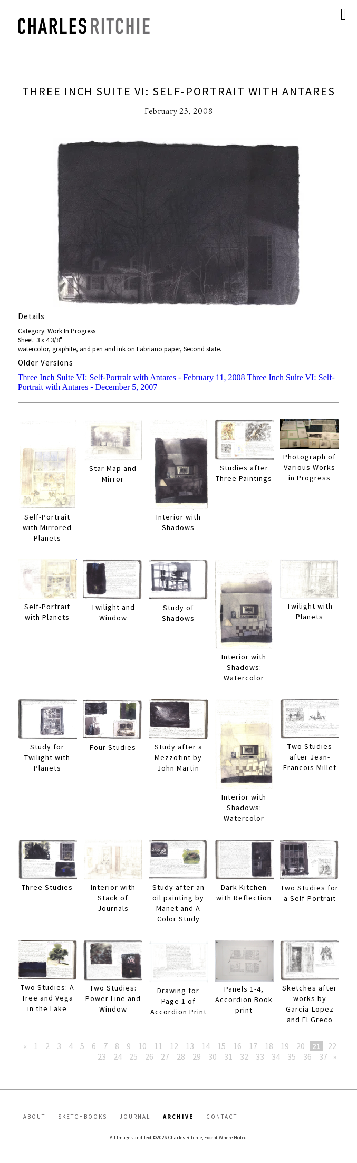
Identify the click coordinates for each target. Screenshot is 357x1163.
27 (165, 1056)
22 (332, 1046)
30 (212, 1056)
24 (117, 1056)
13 (190, 1046)
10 (142, 1046)
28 (181, 1056)
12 (174, 1046)
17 (253, 1046)
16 (237, 1046)
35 (291, 1056)
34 (276, 1056)
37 (323, 1056)
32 (244, 1056)
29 (196, 1056)
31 (228, 1056)
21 (316, 1046)
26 (149, 1056)
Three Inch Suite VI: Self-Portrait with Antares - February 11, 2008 (131, 377)
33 (260, 1056)
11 (158, 1046)
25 (133, 1056)
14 (205, 1046)
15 (221, 1046)
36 (307, 1056)
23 (102, 1056)
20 (300, 1046)
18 (269, 1046)
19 (285, 1046)
